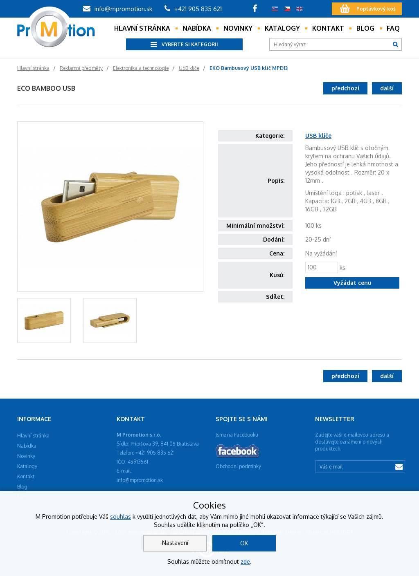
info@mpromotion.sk (117, 9)
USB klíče (318, 135)
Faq (393, 28)
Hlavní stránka (142, 28)
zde (245, 561)
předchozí (345, 88)
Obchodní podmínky (238, 466)
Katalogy (282, 28)
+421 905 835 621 (193, 9)
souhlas (120, 516)
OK (244, 543)
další (387, 88)
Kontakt (328, 28)
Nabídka (196, 28)
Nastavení (175, 542)
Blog (365, 28)
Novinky (237, 28)
